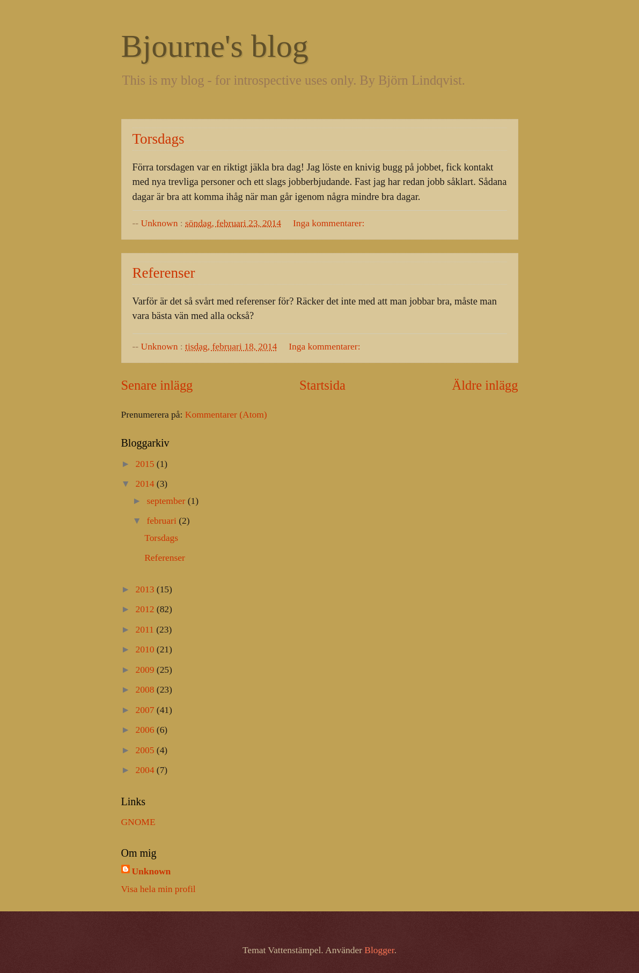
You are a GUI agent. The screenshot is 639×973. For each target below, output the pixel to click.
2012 (146, 609)
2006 (146, 729)
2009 (146, 669)
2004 (146, 769)
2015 (146, 463)
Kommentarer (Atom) (226, 414)
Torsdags (159, 139)
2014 (146, 483)
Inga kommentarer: (328, 223)
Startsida (322, 385)
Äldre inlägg (485, 385)
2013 (146, 589)
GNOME (138, 821)
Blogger (379, 950)
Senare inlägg (157, 385)
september (166, 500)
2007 (146, 709)
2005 (146, 750)
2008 (146, 689)
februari (162, 520)
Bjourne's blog (215, 46)
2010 (146, 649)
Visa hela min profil (158, 888)
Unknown (151, 871)
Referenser (164, 273)
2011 (146, 629)
